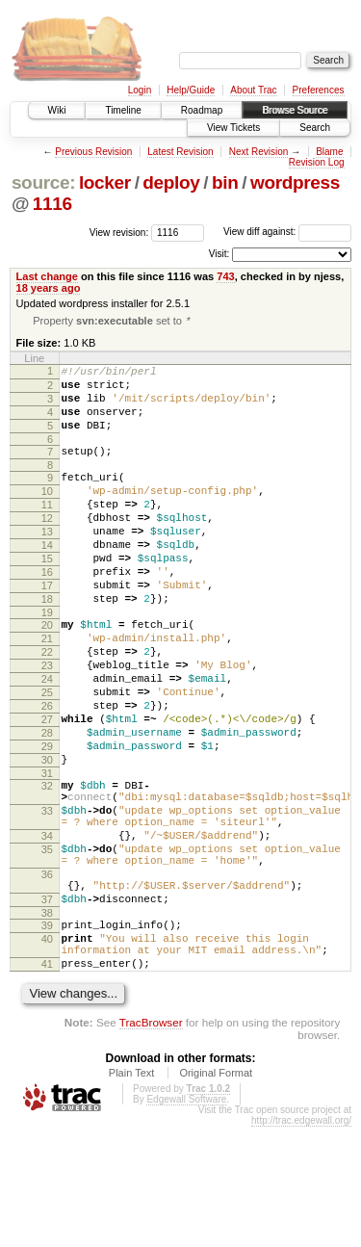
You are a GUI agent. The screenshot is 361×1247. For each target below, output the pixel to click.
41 (47, 1081)
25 (47, 755)
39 (47, 1034)
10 (47, 513)
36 (47, 974)
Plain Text (132, 1193)
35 (47, 943)
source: (43, 182)
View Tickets (233, 127)
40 (47, 1050)
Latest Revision (180, 151)
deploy (170, 182)
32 (47, 865)
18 (47, 644)
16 (47, 611)
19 (47, 660)
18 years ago (48, 288)
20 (47, 673)
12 (47, 546)
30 (47, 837)
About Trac (253, 90)
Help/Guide (191, 90)
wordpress (295, 182)
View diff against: (287, 231)
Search (314, 127)
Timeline (123, 110)
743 (225, 276)
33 (47, 896)
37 (47, 1005)
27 (47, 787)
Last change (47, 276)
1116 (52, 204)
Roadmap (201, 110)
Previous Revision (93, 151)
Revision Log (317, 162)
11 (47, 529)
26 (47, 771)
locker (105, 182)
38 (47, 1021)
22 (47, 706)
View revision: (119, 231)
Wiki (57, 110)
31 (47, 853)
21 (47, 689)
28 (47, 804)
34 (47, 927)
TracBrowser (151, 1142)
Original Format (215, 1193)
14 (47, 579)
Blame (329, 151)
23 (47, 722)
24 (47, 738)
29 (47, 820)
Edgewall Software (186, 1219)
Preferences (319, 90)
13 (47, 562)
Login (139, 90)
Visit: (219, 253)
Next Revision (259, 151)
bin (225, 182)
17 (47, 628)
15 (47, 595)
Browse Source (294, 110)
